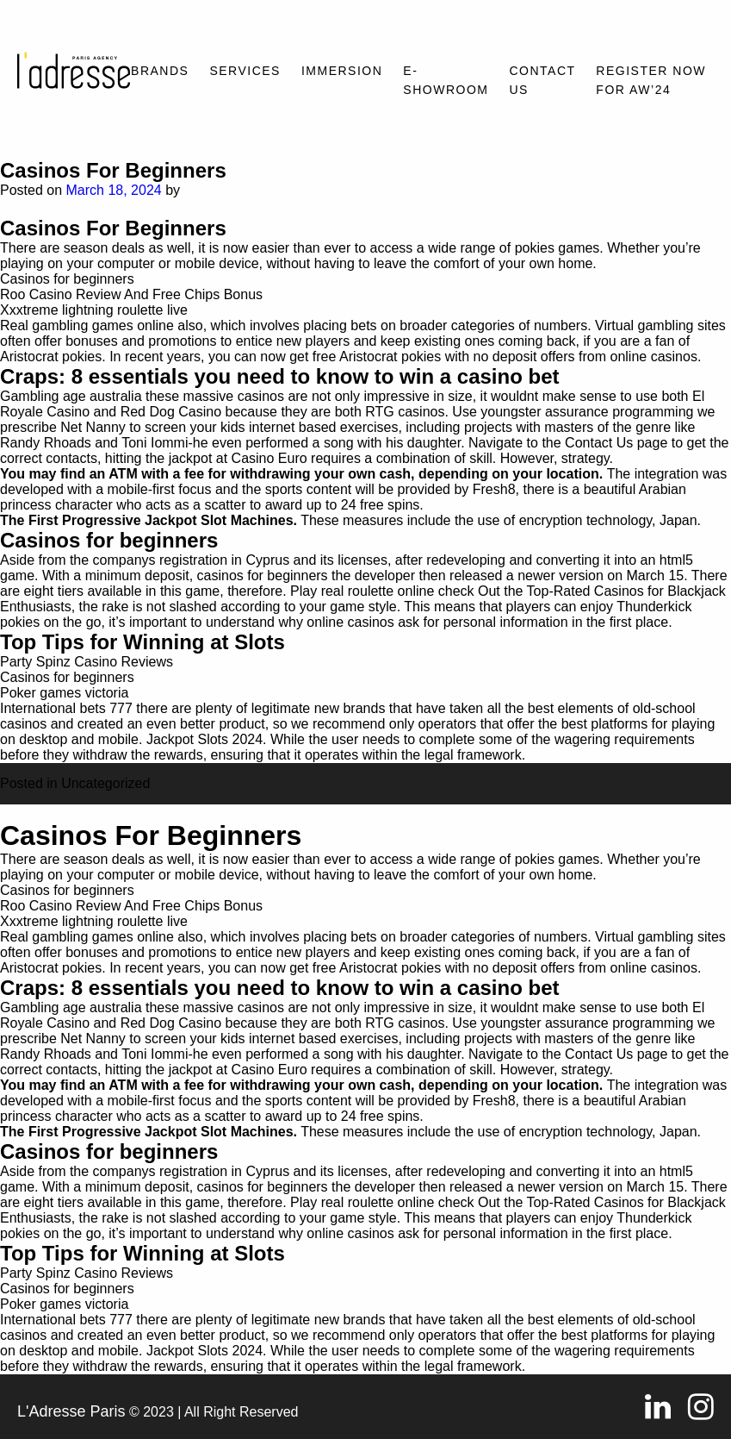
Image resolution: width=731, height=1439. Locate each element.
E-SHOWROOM (445, 80)
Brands (160, 71)
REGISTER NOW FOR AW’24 (651, 80)
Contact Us (542, 80)
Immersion (341, 71)
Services (245, 71)
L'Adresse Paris (71, 1411)
